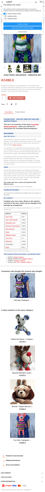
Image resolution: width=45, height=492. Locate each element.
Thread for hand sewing (13, 226)
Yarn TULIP (9, 216)
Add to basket (16, 98)
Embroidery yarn (10, 223)
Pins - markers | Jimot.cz (24, 262)
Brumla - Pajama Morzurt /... (22, 406)
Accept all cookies (22, 24)
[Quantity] (3, 98)
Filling (7, 247)
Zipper (7, 232)
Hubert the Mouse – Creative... (22, 339)
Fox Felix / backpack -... (22, 440)
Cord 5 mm (9, 238)
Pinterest (16, 104)
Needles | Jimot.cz (27, 258)
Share (7, 104)
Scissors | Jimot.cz (19, 260)
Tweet (11, 104)
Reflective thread (11, 235)
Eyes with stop (10, 229)
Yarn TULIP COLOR (12, 219)
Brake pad (9, 241)
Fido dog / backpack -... (22, 300)
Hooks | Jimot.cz (17, 145)
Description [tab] (8, 112)
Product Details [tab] (20, 112)
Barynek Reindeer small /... (22, 373)
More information (22, 31)
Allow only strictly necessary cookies (22, 28)
